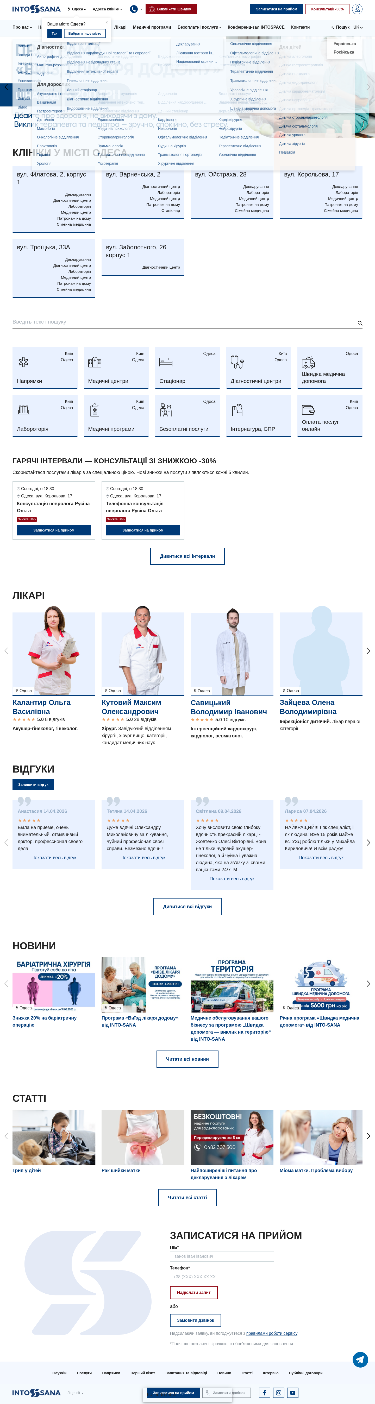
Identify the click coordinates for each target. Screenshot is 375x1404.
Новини (224, 1373)
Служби (59, 1373)
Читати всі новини (187, 1059)
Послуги (84, 1373)
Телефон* (180, 1268)
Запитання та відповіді (186, 1373)
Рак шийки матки (121, 1170)
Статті (247, 1373)
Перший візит (142, 1373)
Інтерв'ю (270, 1373)
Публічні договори (306, 1373)
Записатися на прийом (53, 530)
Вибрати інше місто (84, 33)
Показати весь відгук (54, 857)
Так (54, 33)
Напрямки (111, 1373)
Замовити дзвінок (195, 1320)
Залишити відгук (33, 784)
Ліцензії (73, 1393)
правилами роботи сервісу (272, 1333)
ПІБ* (174, 1247)
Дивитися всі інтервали (187, 556)
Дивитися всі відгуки (187, 906)
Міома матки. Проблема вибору (316, 1170)
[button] (78, 9)
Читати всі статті (187, 1197)
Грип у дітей (26, 1170)
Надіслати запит (194, 1292)
